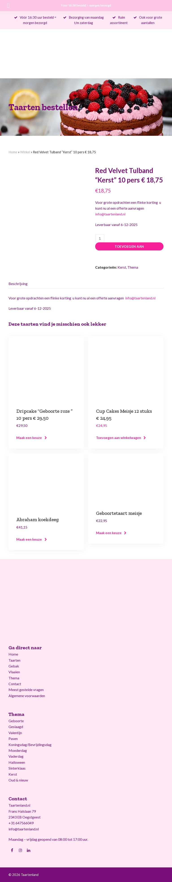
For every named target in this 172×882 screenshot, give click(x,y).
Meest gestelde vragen (26, 689)
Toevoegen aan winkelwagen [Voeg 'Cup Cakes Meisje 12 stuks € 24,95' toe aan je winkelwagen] (118, 438)
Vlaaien (14, 672)
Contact (15, 684)
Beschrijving (18, 283)
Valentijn (15, 733)
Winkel (25, 152)
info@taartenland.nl (110, 214)
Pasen (13, 738)
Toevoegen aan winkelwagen (129, 247)
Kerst (122, 267)
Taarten (14, 660)
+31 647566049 (21, 823)
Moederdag (18, 750)
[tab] (18, 283)
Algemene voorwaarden (27, 695)
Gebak (14, 666)
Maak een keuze (29, 438)
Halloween (17, 762)
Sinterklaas (17, 768)
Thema (132, 267)
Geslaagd (16, 726)
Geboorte (16, 721)
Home (13, 152)
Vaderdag (16, 756)
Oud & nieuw (18, 780)
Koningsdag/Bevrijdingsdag (30, 744)
